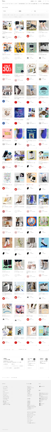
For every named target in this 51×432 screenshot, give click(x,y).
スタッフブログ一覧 (14, 377)
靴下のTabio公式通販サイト (6, 377)
